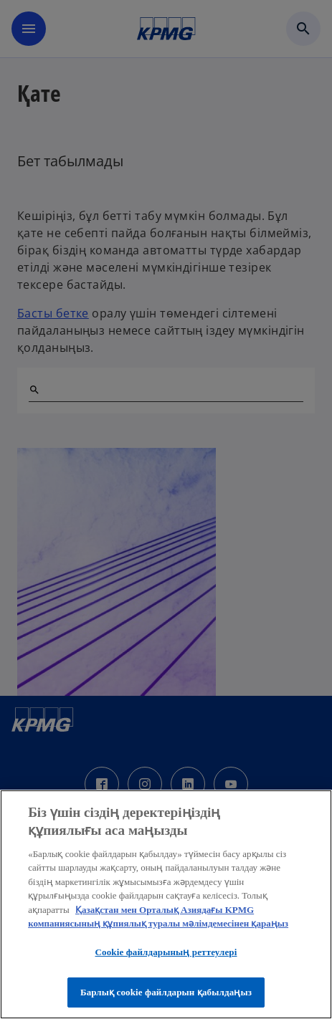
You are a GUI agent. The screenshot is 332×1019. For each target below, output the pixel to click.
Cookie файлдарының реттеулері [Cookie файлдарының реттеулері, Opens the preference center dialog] (166, 952)
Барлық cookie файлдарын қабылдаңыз (166, 992)
